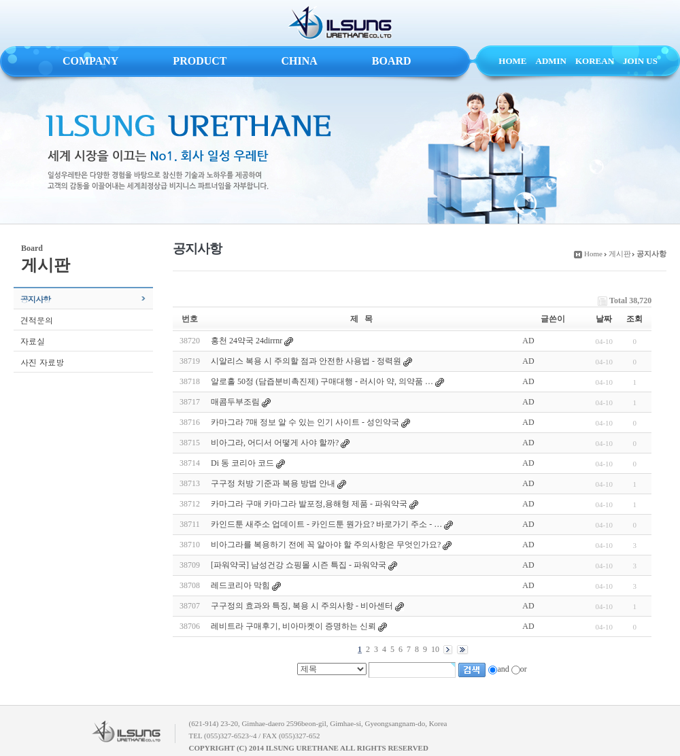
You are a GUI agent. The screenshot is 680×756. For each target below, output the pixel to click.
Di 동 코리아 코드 (242, 463)
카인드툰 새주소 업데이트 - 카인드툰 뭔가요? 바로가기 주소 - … (326, 524)
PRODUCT (199, 61)
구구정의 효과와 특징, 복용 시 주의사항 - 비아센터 (302, 606)
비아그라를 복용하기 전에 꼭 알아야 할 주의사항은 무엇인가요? (326, 544)
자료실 (32, 341)
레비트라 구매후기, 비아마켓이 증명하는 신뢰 (293, 626)
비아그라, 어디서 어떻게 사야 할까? (275, 442)
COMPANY (90, 61)
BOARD (391, 61)
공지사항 (35, 299)
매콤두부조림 (235, 402)
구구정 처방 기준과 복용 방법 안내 (273, 483)
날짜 (604, 319)
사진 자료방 (42, 362)
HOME (512, 61)
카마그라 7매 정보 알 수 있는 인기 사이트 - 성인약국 (305, 422)
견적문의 (36, 320)
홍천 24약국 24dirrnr (246, 340)
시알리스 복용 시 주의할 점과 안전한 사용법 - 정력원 (306, 361)
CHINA (299, 61)
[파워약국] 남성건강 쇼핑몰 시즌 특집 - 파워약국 (298, 565)
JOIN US (640, 61)
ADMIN (551, 61)
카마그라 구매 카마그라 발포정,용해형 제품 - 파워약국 (309, 504)
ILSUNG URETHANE (340, 23)
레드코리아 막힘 (240, 585)
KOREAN (594, 61)
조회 (634, 319)
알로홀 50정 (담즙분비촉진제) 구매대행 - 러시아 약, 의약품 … (322, 381)
